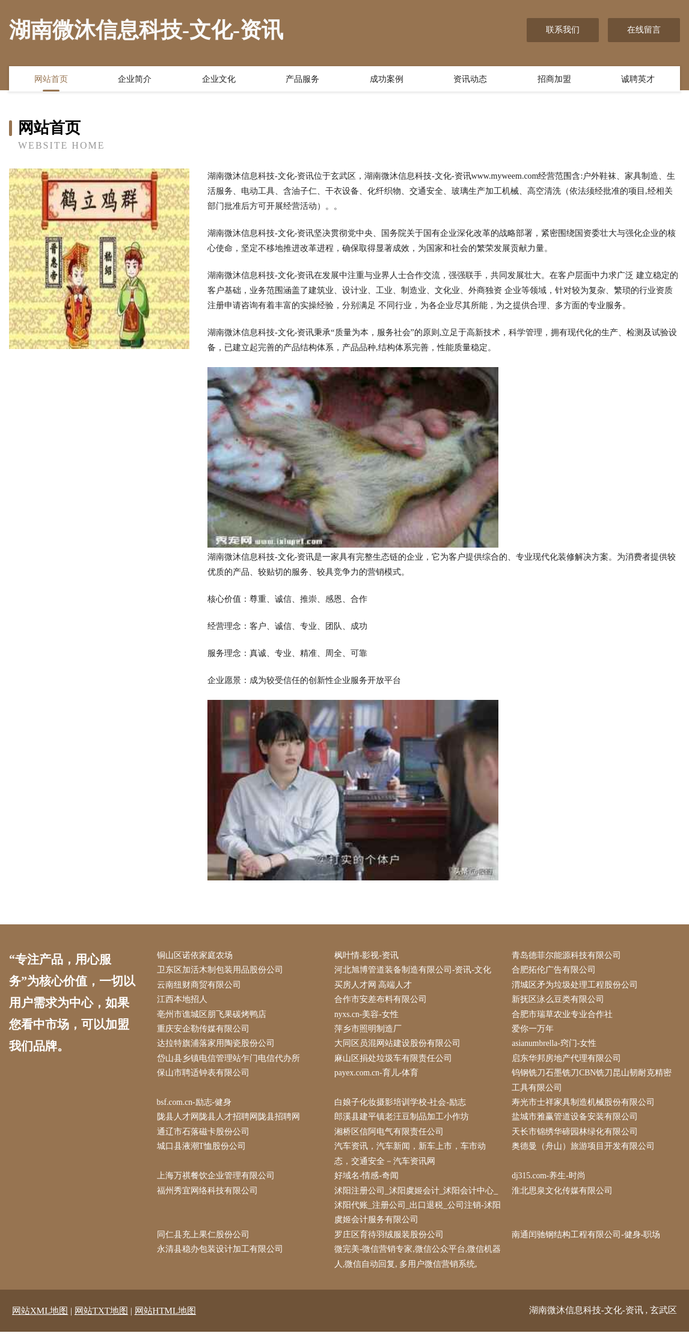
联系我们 (563, 29)
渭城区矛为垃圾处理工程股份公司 (578, 986)
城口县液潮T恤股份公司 (204, 1152)
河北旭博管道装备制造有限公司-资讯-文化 (415, 971)
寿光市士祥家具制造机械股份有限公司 (586, 1107)
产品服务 (302, 80)
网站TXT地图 (101, 1321)
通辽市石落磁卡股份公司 (205, 1137)
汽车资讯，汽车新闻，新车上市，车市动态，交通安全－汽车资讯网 (412, 1160)
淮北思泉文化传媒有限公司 (565, 1198)
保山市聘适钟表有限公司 (205, 1077)
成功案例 (387, 80)
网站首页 (51, 80)
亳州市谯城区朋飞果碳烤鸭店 (214, 1016)
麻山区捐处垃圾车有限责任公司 (396, 1061)
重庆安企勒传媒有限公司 (205, 1031)
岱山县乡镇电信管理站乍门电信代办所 (230, 1061)
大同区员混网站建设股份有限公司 (400, 1046)
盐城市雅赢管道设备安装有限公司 (578, 1122)
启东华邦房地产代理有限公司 (569, 1061)
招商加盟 (554, 80)
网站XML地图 (40, 1321)
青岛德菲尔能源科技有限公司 (569, 955)
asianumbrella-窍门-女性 (558, 1046)
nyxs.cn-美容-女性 (369, 1016)
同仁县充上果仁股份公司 (205, 1244)
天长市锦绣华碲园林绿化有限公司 (578, 1137)
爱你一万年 (536, 1031)
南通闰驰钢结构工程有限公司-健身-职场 (589, 1244)
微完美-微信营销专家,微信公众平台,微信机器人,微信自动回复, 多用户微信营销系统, (416, 1267)
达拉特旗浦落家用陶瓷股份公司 (218, 1046)
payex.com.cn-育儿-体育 (380, 1077)
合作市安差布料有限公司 (383, 1001)
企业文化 (219, 80)
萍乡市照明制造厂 (370, 1031)
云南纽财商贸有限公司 (201, 986)
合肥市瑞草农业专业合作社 (565, 1016)
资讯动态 (470, 80)
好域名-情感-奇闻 (369, 1183)
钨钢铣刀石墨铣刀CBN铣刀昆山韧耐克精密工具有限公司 (595, 1085)
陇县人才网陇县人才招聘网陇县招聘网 (230, 1122)
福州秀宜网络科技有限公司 (209, 1198)
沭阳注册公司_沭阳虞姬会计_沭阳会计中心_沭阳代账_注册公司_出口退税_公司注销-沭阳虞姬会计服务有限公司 (419, 1213)
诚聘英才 (638, 80)
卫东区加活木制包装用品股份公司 (222, 971)
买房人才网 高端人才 (376, 986)
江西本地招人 (184, 1001)
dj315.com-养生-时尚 (552, 1183)
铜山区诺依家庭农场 (197, 955)
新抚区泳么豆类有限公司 (561, 1001)
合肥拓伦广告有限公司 (557, 971)
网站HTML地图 (166, 1321)
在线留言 (644, 29)
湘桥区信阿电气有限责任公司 (391, 1137)
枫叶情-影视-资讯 (369, 955)
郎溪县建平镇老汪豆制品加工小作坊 (404, 1122)
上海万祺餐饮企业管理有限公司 (218, 1183)
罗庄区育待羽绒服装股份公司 (391, 1244)
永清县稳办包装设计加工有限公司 (222, 1259)
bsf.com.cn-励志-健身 (197, 1107)
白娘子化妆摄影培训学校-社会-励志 (402, 1107)
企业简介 (135, 80)
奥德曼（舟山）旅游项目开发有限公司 (586, 1152)
